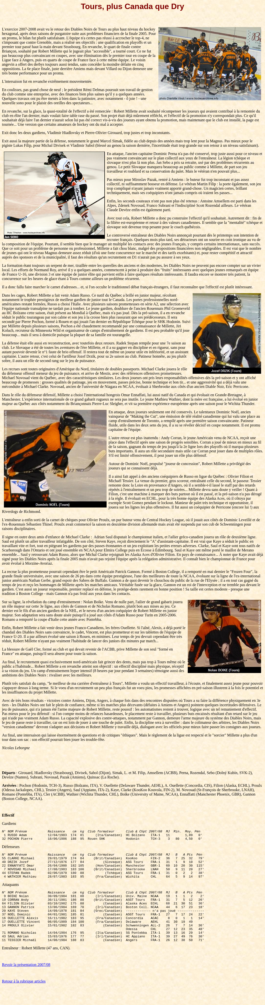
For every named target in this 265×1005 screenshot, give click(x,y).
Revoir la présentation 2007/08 (26, 982)
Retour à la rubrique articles (24, 999)
